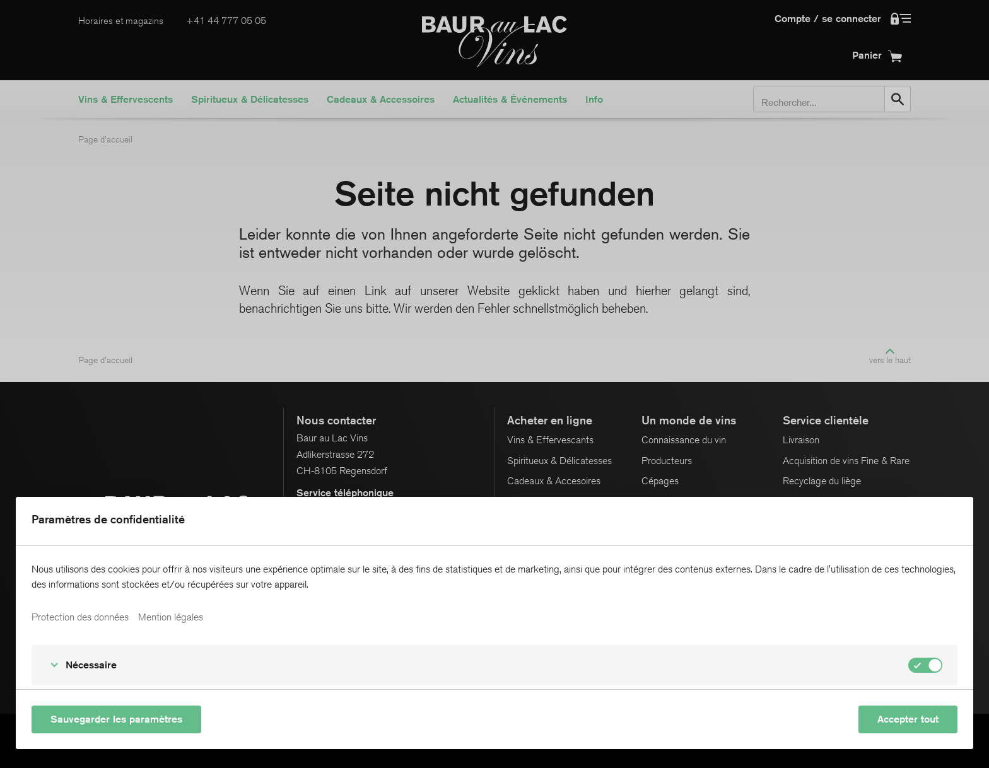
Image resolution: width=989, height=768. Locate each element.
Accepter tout (908, 719)
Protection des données (80, 617)
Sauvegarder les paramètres (116, 719)
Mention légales (170, 617)
